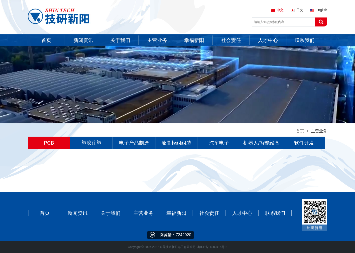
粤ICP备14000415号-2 (212, 247)
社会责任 (209, 213)
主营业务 (143, 213)
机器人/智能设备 (261, 143)
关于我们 (110, 213)
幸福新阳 (176, 213)
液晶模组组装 (176, 143)
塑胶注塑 (92, 143)
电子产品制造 (134, 143)
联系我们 (275, 213)
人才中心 (242, 213)
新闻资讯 (78, 213)
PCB (49, 143)
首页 (300, 131)
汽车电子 (219, 143)
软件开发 (304, 143)
